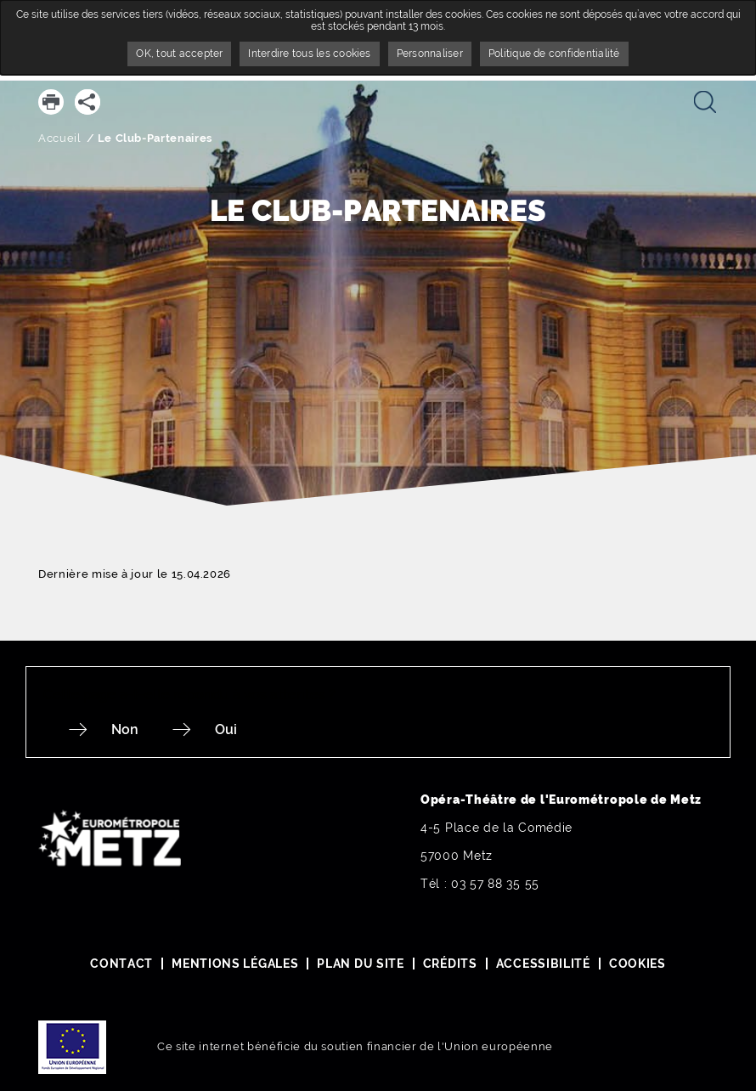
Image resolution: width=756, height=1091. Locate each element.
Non (124, 729)
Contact (121, 963)
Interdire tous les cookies (309, 53)
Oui (226, 729)
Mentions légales (235, 963)
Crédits (450, 963)
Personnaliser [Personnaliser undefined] (430, 53)
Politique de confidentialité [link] (554, 53)
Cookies (637, 963)
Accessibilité (543, 963)
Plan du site (360, 963)
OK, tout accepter (179, 53)
